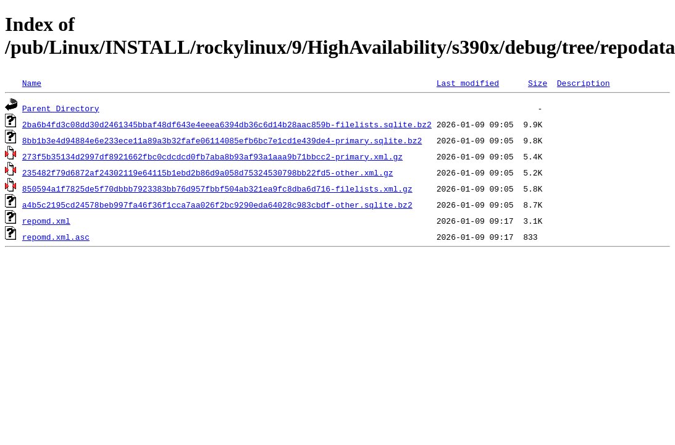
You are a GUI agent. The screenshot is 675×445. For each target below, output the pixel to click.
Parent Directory (60, 108)
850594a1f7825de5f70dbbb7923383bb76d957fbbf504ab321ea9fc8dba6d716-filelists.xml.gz (217, 188)
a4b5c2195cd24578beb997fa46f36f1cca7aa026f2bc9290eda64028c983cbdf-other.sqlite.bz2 (217, 204)
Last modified (468, 82)
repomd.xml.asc (56, 236)
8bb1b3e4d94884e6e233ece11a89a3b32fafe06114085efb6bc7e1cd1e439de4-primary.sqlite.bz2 (222, 140)
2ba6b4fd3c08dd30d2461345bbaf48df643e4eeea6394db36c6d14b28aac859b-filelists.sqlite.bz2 (227, 124)
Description (583, 82)
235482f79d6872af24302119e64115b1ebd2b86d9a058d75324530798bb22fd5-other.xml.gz (207, 172)
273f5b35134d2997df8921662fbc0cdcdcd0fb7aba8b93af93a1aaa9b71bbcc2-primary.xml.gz (212, 156)
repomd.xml (46, 220)
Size (537, 82)
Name (31, 82)
